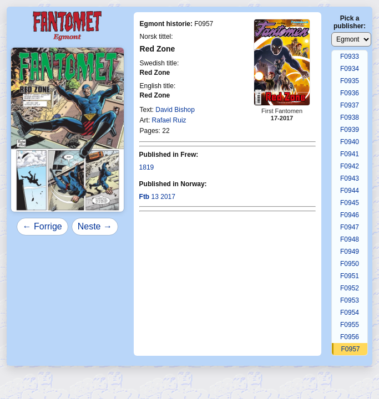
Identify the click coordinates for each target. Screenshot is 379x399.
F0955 (349, 325)
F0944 (349, 191)
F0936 (349, 93)
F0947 (349, 227)
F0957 (350, 349)
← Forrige (42, 226)
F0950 (349, 264)
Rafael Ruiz (169, 120)
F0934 (349, 69)
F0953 (349, 300)
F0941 (349, 154)
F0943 (349, 178)
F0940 (349, 142)
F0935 (349, 81)
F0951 (349, 276)
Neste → (95, 226)
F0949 (349, 251)
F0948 (349, 239)
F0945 (349, 203)
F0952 (349, 288)
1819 (146, 167)
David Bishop (175, 110)
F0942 (349, 166)
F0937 (349, 105)
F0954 (349, 312)
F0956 (349, 337)
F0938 (349, 117)
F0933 (349, 56)
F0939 (349, 130)
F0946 (349, 215)
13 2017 (157, 197)
